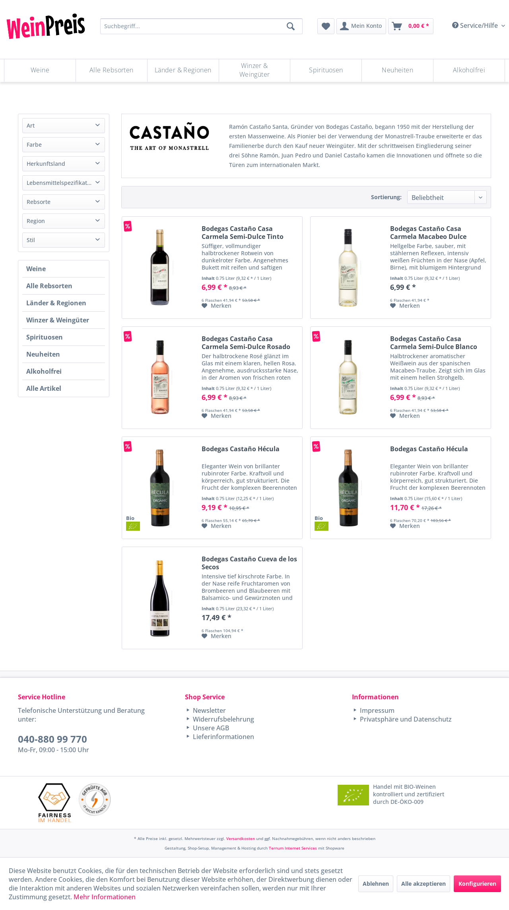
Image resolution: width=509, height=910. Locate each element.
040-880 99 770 (52, 738)
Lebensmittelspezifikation (61, 182)
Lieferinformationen (222, 736)
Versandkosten (240, 838)
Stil (31, 240)
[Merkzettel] (325, 26)
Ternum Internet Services (293, 848)
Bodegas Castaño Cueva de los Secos (249, 563)
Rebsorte (39, 202)
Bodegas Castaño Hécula (241, 449)
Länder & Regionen (56, 303)
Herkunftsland (46, 163)
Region (36, 221)
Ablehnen (376, 883)
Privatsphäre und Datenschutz (405, 719)
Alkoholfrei (44, 371)
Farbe (34, 144)
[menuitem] (325, 26)
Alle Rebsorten (49, 285)
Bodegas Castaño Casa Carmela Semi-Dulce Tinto (243, 233)
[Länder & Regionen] (183, 70)
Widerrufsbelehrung (222, 719)
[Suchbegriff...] (201, 26)
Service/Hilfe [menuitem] (475, 25)
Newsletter (208, 710)
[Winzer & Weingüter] (254, 70)
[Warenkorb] (410, 26)
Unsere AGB (210, 728)
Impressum (376, 710)
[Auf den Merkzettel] (216, 305)
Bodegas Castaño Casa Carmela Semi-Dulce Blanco (433, 343)
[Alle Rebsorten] (111, 70)
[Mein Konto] (361, 26)
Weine (36, 268)
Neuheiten (43, 354)
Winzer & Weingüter (57, 320)
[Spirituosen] (325, 70)
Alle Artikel (43, 388)
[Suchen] (291, 26)
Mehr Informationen (105, 897)
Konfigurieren (477, 883)
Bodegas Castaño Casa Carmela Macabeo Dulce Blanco (428, 233)
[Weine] (40, 70)
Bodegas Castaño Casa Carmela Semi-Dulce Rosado (246, 343)
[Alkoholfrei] (469, 70)
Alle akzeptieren (423, 883)
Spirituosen (44, 337)
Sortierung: (386, 197)
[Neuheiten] (397, 70)
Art (31, 125)
